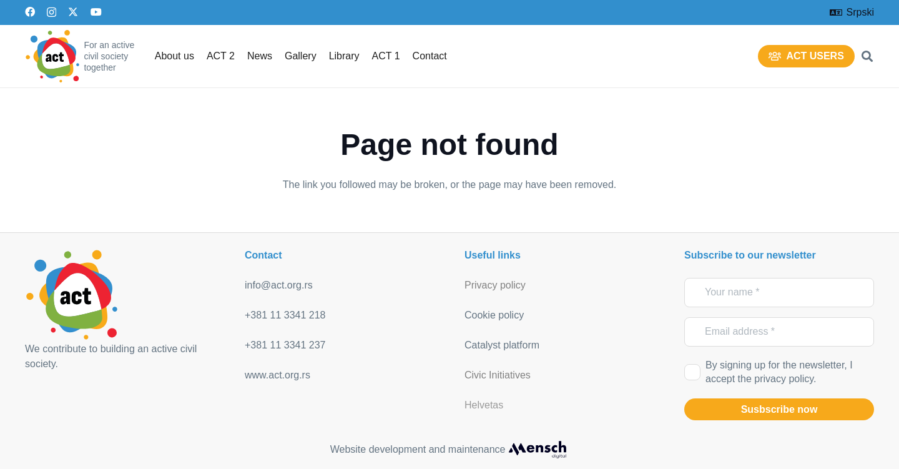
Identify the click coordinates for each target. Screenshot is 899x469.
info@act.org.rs (279, 285)
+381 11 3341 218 (285, 315)
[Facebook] (30, 12)
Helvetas (483, 405)
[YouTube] (96, 12)
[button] (867, 56)
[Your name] (779, 292)
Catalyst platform (501, 345)
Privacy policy (495, 285)
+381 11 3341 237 (285, 345)
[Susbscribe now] (779, 409)
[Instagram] (51, 12)
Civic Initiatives (497, 375)
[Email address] (779, 332)
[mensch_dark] (537, 449)
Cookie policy (494, 315)
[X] (73, 12)
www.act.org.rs (277, 375)
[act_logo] (52, 56)
